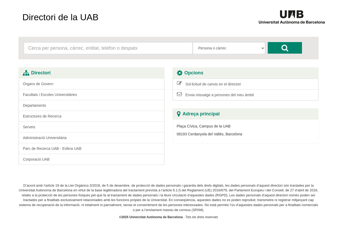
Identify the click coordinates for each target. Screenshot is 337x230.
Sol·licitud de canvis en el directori (209, 83)
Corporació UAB (36, 159)
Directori (37, 72)
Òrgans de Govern (38, 84)
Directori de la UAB (60, 17)
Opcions (190, 72)
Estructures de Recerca (42, 116)
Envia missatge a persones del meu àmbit (215, 94)
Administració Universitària (45, 138)
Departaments (34, 105)
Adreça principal (198, 113)
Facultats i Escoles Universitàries (50, 95)
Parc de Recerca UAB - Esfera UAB (52, 148)
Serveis (29, 127)
